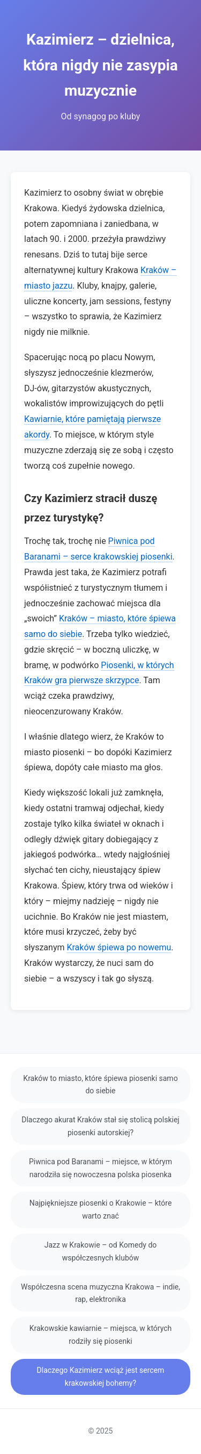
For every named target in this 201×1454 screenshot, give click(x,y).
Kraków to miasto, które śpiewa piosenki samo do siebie (100, 1084)
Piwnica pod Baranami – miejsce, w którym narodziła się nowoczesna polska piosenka (100, 1168)
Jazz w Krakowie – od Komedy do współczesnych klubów (100, 1251)
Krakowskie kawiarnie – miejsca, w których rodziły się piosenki (100, 1334)
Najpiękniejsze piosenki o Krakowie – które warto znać (100, 1209)
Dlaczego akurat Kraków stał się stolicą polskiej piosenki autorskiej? (100, 1126)
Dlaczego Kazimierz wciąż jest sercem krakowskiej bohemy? (101, 1376)
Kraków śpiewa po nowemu (118, 947)
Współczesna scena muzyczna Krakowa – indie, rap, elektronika (100, 1293)
